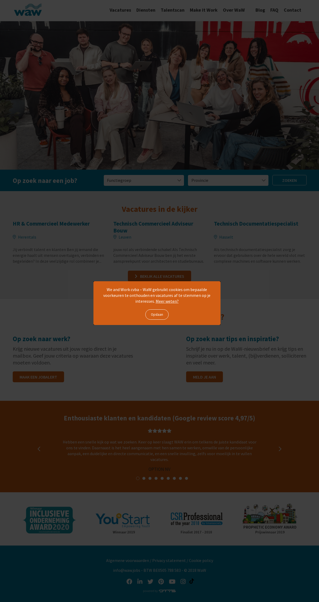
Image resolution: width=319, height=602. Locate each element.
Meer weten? (167, 301)
